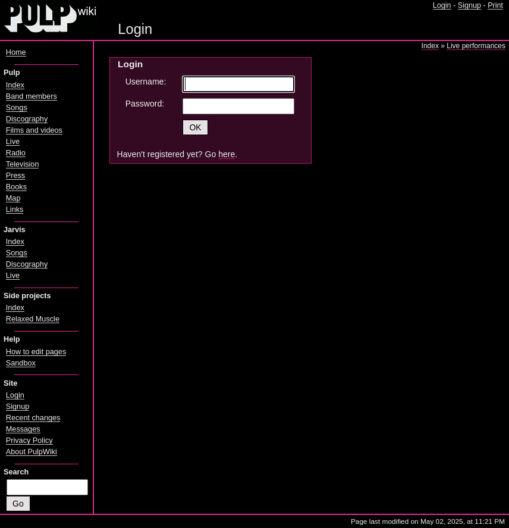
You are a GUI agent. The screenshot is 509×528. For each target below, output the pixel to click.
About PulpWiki (31, 452)
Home (16, 52)
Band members (31, 96)
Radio (16, 153)
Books (16, 187)
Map (13, 198)
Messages (23, 429)
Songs (16, 108)
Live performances (476, 46)
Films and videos (34, 130)
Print (495, 5)
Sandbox (21, 363)
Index (430, 46)
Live (13, 142)
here (226, 154)
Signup (469, 5)
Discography (27, 119)
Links (15, 209)
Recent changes (33, 418)
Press (15, 175)
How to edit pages (36, 352)
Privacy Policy (29, 440)
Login (442, 5)
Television (22, 164)
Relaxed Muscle (32, 319)
